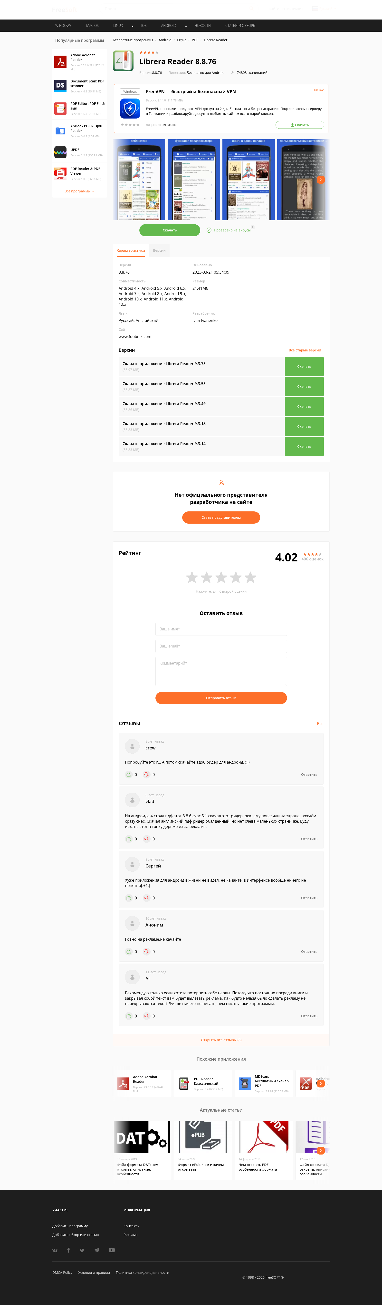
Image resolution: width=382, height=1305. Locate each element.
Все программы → (80, 191)
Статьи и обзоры (240, 25)
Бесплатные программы (133, 40)
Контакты (132, 1226)
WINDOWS (63, 25)
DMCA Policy (62, 1272)
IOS (144, 25)
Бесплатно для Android (206, 72)
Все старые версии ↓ (306, 350)
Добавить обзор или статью (75, 1234)
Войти (274, 9)
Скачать (170, 230)
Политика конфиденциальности (142, 1272)
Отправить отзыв (221, 698)
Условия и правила (94, 1272)
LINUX (118, 25)
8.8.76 (150, 72)
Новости (203, 25)
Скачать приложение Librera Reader (164, 363)
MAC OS (92, 25)
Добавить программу (70, 1226)
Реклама (131, 1234)
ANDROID (168, 25)
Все (320, 723)
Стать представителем (221, 517)
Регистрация (292, 9)
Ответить (309, 774)
